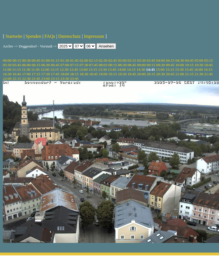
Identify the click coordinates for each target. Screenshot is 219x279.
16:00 (198, 69)
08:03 (103, 65)
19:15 (112, 74)
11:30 (26, 69)
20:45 (170, 74)
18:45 (93, 74)
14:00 (121, 69)
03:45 (151, 60)
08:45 (131, 65)
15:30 (179, 69)
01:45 (74, 60)
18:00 (64, 74)
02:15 (93, 60)
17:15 (36, 74)
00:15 (17, 60)
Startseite (13, 36)
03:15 (131, 60)
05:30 (7, 65)
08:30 (122, 65)
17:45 (55, 74)
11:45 (35, 69)
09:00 (141, 65)
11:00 (7, 69)
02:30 (103, 60)
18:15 (74, 74)
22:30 (26, 78)
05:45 (17, 65)
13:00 (83, 69)
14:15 (131, 69)
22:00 (7, 78)
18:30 (84, 74)
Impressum (94, 36)
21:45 (208, 74)
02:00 (84, 60)
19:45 (131, 74)
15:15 (170, 69)
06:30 (45, 65)
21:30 (199, 74)
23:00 (45, 78)
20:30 (160, 74)
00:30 (26, 60)
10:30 (199, 65)
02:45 (112, 60)
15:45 (189, 69)
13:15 (92, 69)
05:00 (199, 60)
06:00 (26, 65)
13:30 (102, 69)
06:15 (36, 65)
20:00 (141, 74)
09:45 (170, 65)
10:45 (208, 65)
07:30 (84, 65)
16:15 (208, 69)
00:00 (7, 60)
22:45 (36, 78)
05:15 (208, 60)
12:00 (45, 69)
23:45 (74, 78)
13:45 (112, 69)
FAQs (49, 36)
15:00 (160, 69)
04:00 (160, 60)
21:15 (189, 74)
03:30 (141, 60)
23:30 (64, 78)
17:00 (26, 74)
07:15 (74, 65)
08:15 (112, 65)
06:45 (55, 65)
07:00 (64, 65)
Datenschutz (69, 36)
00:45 (36, 60)
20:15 (151, 74)
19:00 (103, 74)
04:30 (179, 60)
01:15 (55, 60)
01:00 (45, 60)
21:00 (179, 74)
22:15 (17, 78)
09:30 (160, 65)
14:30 (141, 69)
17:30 (45, 74)
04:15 (170, 60)
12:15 (54, 69)
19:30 (122, 74)
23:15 (55, 78)
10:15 (189, 65)
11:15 (16, 69)
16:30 (7, 74)
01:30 (64, 60)
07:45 (93, 65)
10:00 (179, 65)
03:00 (122, 60)
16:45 (17, 74)
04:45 (189, 60)
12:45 (73, 69)
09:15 (151, 65)
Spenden (33, 36)
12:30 (64, 69)
